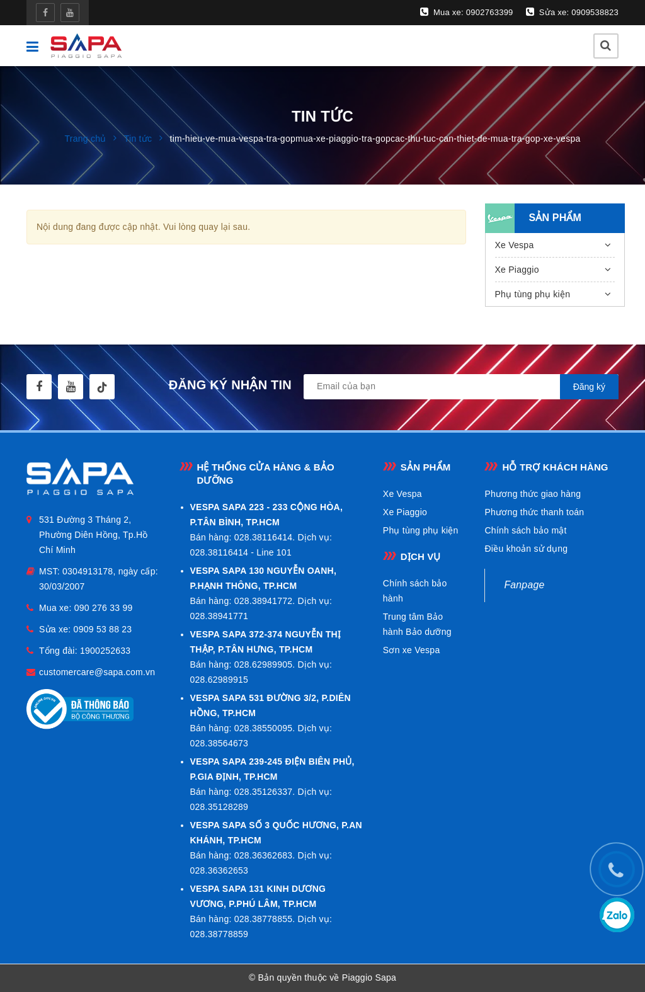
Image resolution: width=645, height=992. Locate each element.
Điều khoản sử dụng (526, 549)
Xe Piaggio (517, 270)
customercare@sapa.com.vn (97, 672)
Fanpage (524, 584)
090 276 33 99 (103, 608)
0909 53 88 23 (103, 629)
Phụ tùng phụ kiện (533, 294)
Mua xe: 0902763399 (466, 12)
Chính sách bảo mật (525, 530)
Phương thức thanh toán (534, 512)
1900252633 (105, 651)
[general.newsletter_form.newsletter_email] (461, 386)
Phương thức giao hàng (532, 494)
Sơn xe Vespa (411, 650)
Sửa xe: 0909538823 (572, 12)
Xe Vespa (514, 245)
